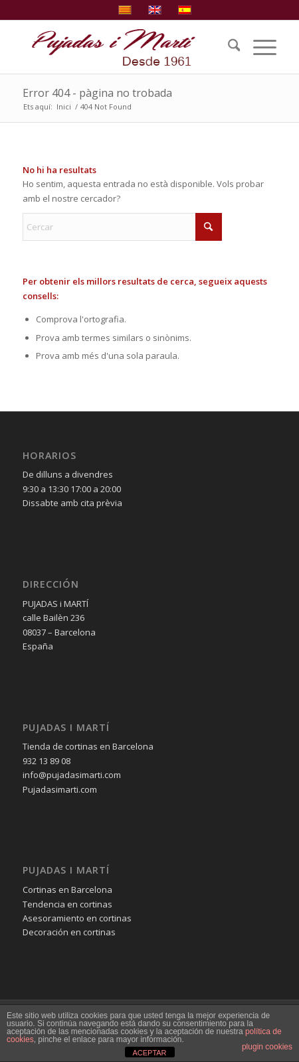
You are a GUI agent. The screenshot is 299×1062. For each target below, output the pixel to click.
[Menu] (258, 47)
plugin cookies (267, 1046)
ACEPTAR (149, 1053)
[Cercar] (228, 47)
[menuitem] (228, 47)
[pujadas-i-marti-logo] (124, 47)
